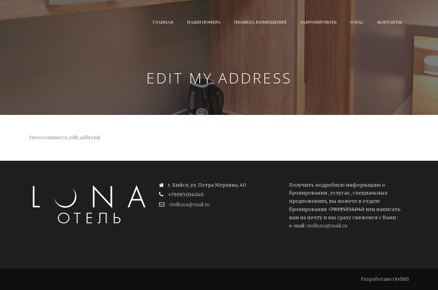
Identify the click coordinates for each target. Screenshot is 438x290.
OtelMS (401, 279)
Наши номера (204, 22)
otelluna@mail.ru (189, 204)
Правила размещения (260, 22)
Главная (162, 22)
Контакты (389, 22)
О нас (357, 22)
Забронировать (318, 22)
